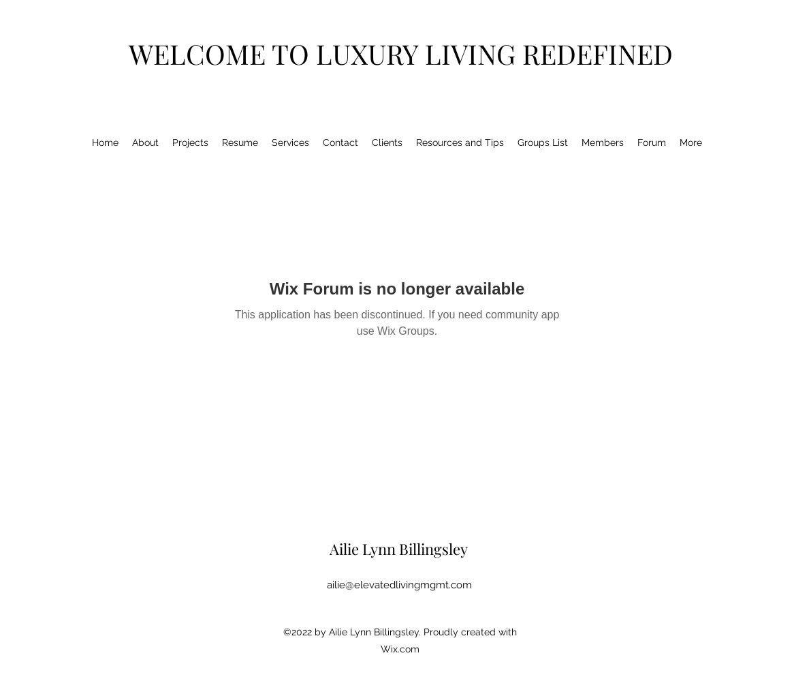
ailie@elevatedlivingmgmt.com (399, 585)
